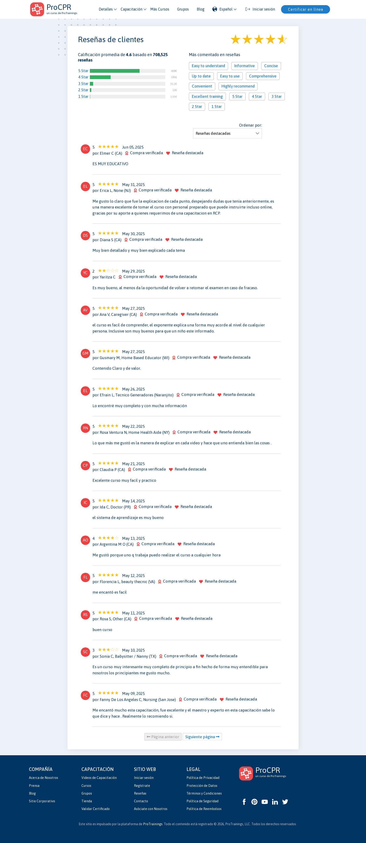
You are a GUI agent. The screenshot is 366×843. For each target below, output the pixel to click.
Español (222, 9)
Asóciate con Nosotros (150, 809)
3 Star (83, 83)
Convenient (202, 86)
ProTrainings (152, 824)
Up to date (201, 76)
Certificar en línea (305, 9)
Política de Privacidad (203, 778)
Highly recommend (238, 86)
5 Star (83, 70)
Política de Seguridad (202, 801)
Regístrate (142, 786)
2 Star (83, 90)
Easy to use (230, 76)
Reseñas (140, 793)
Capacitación (131, 9)
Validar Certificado (95, 809)
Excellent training (207, 96)
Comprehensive (263, 76)
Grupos (183, 9)
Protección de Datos (202, 786)
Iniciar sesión (144, 778)
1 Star (83, 96)
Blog (200, 9)
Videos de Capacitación (99, 778)
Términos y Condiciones (204, 793)
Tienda (86, 801)
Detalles (106, 9)
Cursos (86, 786)
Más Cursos (159, 9)
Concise (271, 65)
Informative (244, 65)
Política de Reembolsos (204, 809)
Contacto (141, 801)
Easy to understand (208, 65)
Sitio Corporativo (42, 801)
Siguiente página (202, 736)
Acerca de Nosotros (43, 778)
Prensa (34, 786)
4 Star (83, 77)
